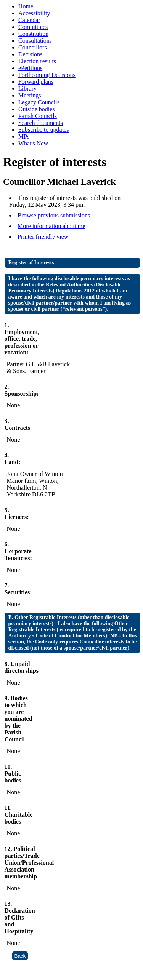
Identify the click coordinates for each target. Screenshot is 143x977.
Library (27, 88)
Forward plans (35, 81)
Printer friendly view (43, 236)
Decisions (30, 54)
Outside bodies (36, 109)
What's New (33, 143)
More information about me (51, 226)
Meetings (29, 95)
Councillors (32, 47)
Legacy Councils (38, 102)
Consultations (35, 40)
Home (25, 6)
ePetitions (30, 68)
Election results (37, 61)
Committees (33, 27)
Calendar (29, 20)
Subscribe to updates (43, 129)
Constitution (33, 33)
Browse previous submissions (54, 215)
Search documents (40, 123)
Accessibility (34, 13)
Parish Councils (37, 116)
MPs (23, 136)
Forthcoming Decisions (47, 75)
